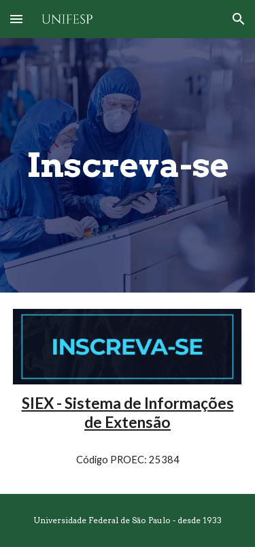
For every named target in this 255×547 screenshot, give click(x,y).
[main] (128, 165)
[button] (16, 18)
